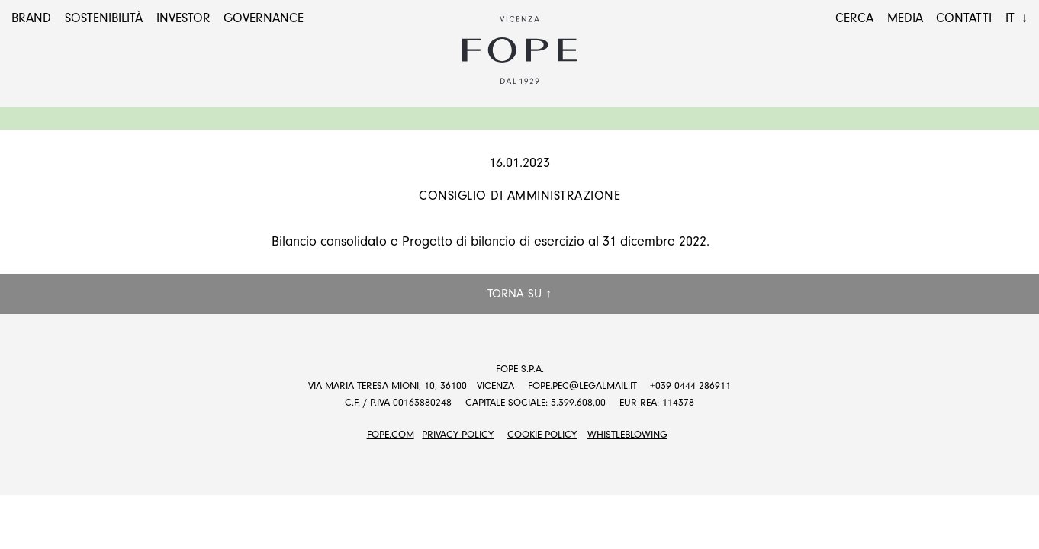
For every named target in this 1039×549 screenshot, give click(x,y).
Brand (31, 18)
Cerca (854, 18)
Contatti (964, 18)
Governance (264, 18)
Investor (183, 18)
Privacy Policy (458, 434)
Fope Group (519, 50)
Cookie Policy (542, 434)
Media (905, 18)
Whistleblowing (627, 434)
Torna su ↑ (519, 293)
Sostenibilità (104, 18)
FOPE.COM (390, 434)
